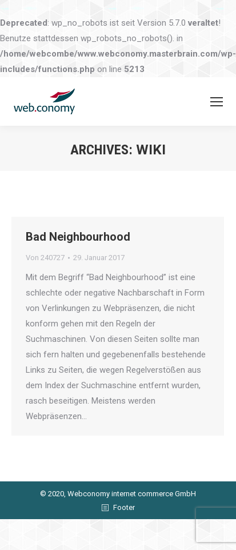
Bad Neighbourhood (78, 237)
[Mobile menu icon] (217, 102)
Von (45, 257)
